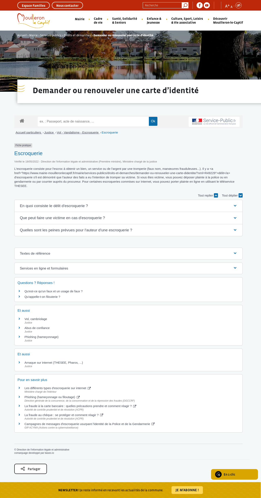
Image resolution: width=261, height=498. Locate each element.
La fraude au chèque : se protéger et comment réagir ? (63, 415)
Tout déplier (232, 195)
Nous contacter (67, 5)
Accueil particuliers (29, 132)
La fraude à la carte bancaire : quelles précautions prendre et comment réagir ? (80, 406)
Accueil (22, 35)
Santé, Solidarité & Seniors (124, 20)
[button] (128, 206)
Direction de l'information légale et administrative (43, 449)
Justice (49, 132)
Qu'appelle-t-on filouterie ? (42, 296)
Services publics (50, 35)
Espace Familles (33, 5)
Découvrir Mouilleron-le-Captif (228, 20)
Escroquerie (110, 132)
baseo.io (49, 453)
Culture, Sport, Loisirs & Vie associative (187, 20)
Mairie (80, 19)
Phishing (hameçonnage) (41, 337)
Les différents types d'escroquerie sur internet (57, 388)
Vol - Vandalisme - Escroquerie (78, 132)
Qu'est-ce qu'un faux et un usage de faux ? (53, 291)
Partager (30, 469)
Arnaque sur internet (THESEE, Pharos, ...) (53, 362)
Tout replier (208, 195)
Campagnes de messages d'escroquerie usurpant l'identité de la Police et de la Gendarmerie (89, 424)
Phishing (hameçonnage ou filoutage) (52, 397)
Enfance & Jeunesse (154, 20)
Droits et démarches (77, 35)
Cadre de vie (98, 20)
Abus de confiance (37, 328)
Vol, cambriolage (35, 319)
